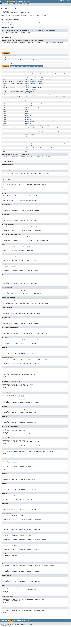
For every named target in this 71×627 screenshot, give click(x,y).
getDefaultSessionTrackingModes (33, 81)
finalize (12, 156)
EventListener (37, 71)
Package (7, 1)
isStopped (27, 117)
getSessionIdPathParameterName (33, 103)
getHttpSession (29, 87)
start (26, 149)
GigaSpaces (7, 625)
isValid (27, 125)
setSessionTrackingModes (31, 147)
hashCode (23, 156)
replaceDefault (29, 136)
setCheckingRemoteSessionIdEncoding (34, 138)
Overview (2, 1)
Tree (17, 1)
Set (3, 81)
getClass (18, 156)
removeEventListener (30, 129)
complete (27, 77)
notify (28, 156)
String (4, 79)
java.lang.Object (5, 11)
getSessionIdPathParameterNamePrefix (34, 105)
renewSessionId (29, 132)
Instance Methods (14, 66)
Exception (19, 185)
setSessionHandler (29, 141)
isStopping (28, 119)
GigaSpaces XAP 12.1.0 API (65, 0)
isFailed (27, 109)
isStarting (28, 115)
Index (25, 1)
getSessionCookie (29, 96)
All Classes (26, 3)
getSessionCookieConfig (31, 100)
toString (39, 156)
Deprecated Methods (37, 66)
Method (17, 5)
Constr (12, 5)
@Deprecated (5, 276)
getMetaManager (29, 91)
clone (3, 156)
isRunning (27, 111)
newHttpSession (29, 127)
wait (43, 156)
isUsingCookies (29, 121)
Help (28, 1)
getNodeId (27, 94)
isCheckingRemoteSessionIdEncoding (34, 107)
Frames (14, 3)
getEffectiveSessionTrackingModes (33, 83)
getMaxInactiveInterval (31, 89)
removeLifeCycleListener (31, 131)
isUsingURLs (28, 123)
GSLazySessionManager (8, 57)
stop (26, 151)
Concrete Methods (25, 66)
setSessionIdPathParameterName (33, 145)
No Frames (19, 3)
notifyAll (33, 156)
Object (7, 20)
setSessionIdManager (30, 143)
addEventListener (29, 71)
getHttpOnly (28, 85)
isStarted (27, 113)
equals (7, 156)
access (26, 70)
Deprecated (20, 1)
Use (14, 1)
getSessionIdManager (30, 101)
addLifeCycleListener (30, 73)
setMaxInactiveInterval (31, 140)
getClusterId (28, 79)
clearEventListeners (30, 75)
